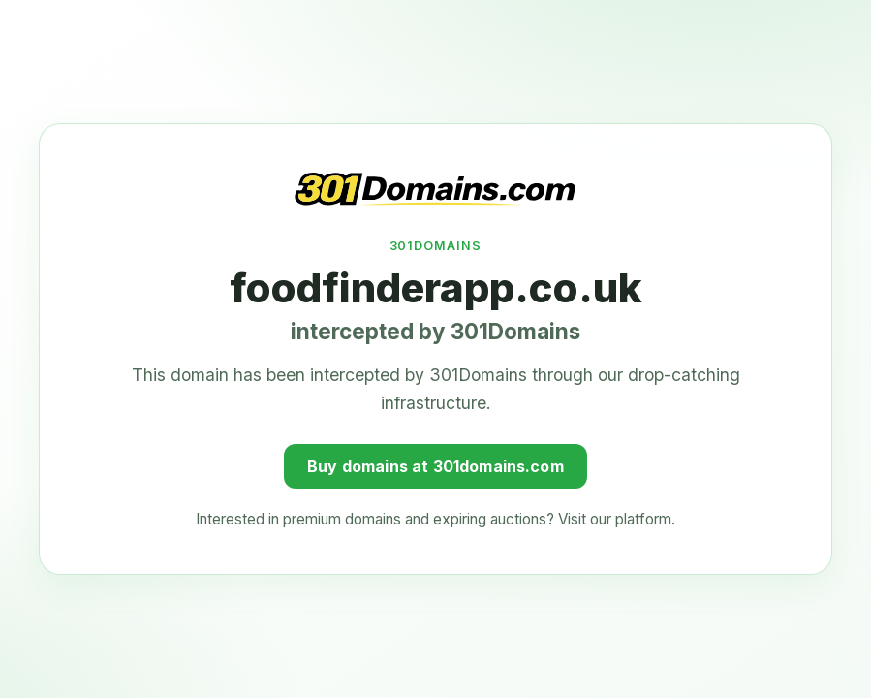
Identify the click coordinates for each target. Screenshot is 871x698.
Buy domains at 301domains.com (435, 457)
